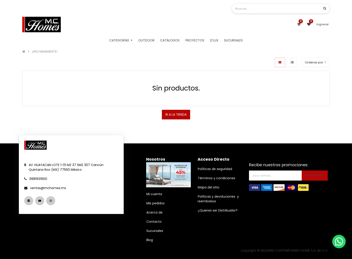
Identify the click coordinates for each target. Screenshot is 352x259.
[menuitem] (146, 40)
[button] (315, 62)
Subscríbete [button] (314, 175)
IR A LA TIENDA (176, 114)
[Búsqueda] (325, 8)
